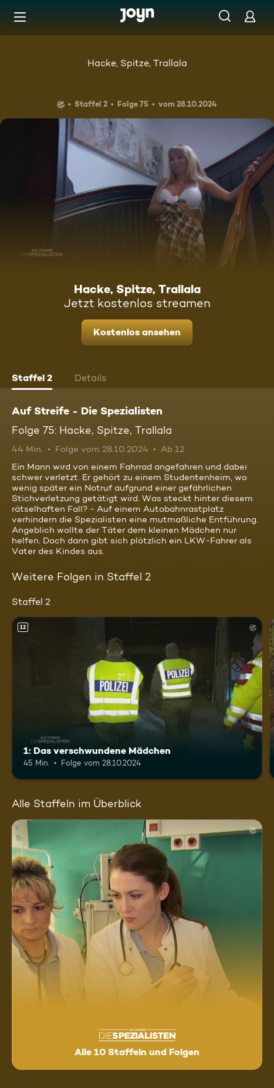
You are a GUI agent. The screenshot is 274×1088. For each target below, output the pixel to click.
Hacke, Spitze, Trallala (137, 63)
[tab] (32, 379)
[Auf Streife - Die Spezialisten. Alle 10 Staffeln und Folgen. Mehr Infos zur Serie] (137, 945)
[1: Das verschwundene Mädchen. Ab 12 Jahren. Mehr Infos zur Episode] (137, 698)
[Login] (250, 16)
